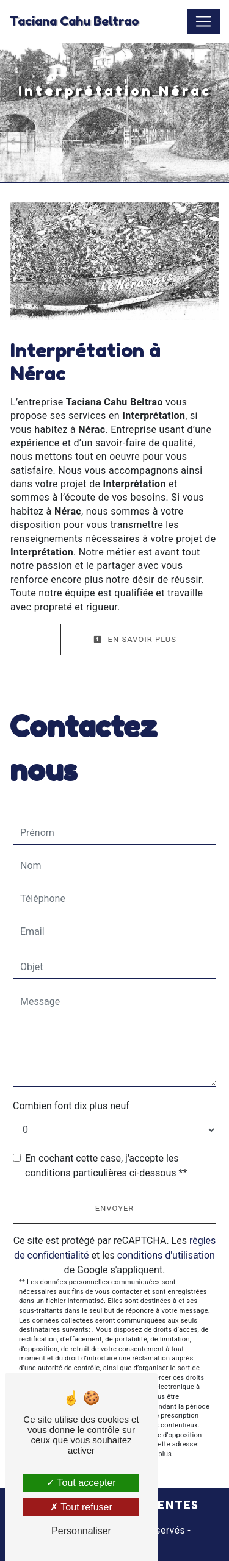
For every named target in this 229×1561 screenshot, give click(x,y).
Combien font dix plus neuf (71, 1106)
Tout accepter (80, 1482)
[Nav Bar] (203, 21)
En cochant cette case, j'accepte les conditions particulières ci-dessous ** (106, 1165)
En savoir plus (134, 639)
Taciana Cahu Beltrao (74, 21)
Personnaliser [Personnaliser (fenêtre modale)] (81, 1531)
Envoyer (114, 1208)
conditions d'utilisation (166, 1255)
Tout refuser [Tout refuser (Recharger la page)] (81, 1507)
